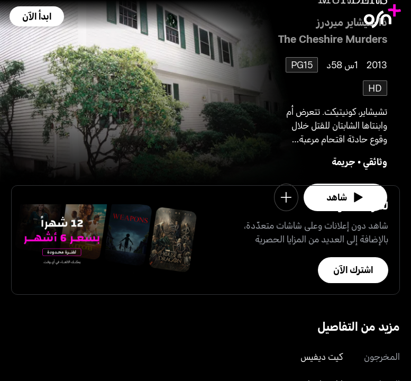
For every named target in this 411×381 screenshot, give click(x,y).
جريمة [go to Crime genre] (343, 161)
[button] (37, 16)
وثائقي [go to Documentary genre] (375, 161)
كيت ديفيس (321, 356)
